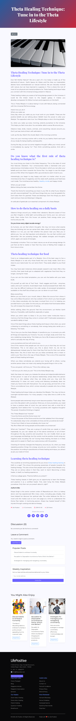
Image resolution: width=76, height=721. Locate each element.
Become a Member (17, 676)
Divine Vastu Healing (17, 697)
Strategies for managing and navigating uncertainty (30, 560)
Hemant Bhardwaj (44, 697)
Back (14, 34)
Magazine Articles (16, 686)
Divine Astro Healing (17, 700)
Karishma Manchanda (45, 705)
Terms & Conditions (45, 686)
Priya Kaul (42, 708)
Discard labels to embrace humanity (25, 552)
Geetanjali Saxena (44, 703)
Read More (16, 638)
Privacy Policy (43, 689)
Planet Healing (15, 703)
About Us (42, 681)
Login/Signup (16, 542)
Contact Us (42, 683)
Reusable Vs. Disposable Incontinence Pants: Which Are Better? (34, 556)
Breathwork (14, 708)
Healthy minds (44, 181)
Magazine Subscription (17, 689)
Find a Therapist (15, 681)
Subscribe (38, 580)
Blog (12, 683)
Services (13, 691)
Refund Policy (43, 691)
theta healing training (56, 463)
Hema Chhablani (44, 700)
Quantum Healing (16, 705)
